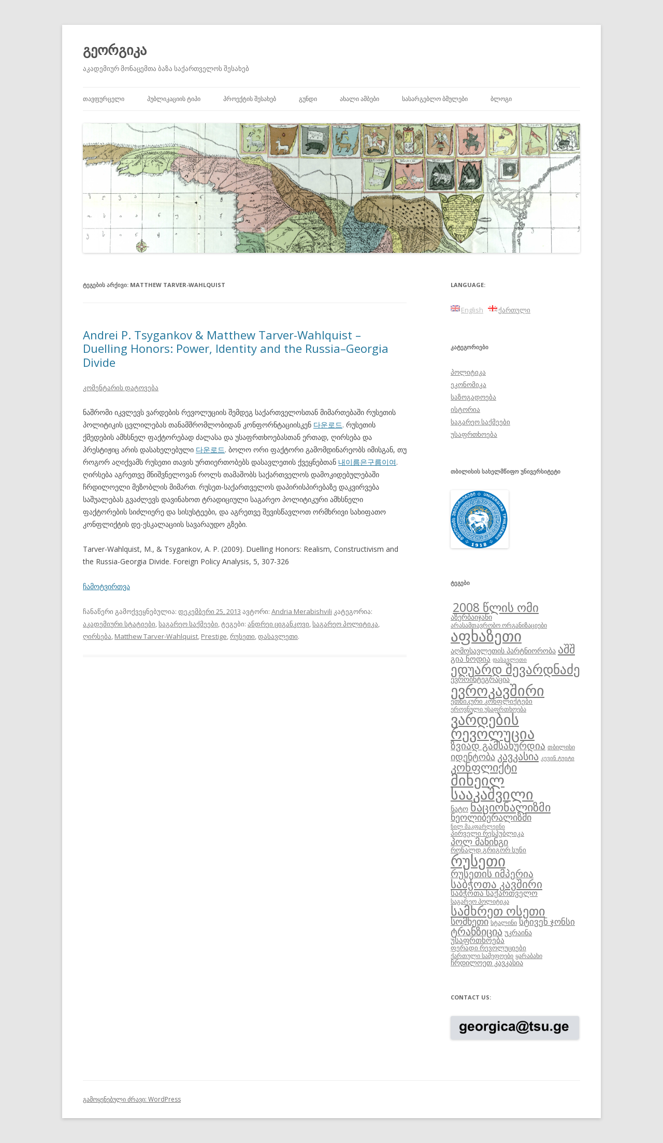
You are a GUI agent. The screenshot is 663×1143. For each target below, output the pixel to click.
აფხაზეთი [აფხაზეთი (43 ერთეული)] (486, 635)
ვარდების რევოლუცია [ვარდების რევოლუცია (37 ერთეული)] (493, 726)
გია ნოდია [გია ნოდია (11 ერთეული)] (471, 658)
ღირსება (97, 636)
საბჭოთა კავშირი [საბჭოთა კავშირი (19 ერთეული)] (496, 884)
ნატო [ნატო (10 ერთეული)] (459, 808)
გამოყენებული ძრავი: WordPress (132, 1099)
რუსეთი (242, 636)
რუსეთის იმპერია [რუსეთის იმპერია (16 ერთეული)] (492, 873)
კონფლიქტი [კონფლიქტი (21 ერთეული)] (484, 767)
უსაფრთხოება (474, 434)
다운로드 (327, 425)
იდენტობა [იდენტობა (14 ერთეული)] (473, 756)
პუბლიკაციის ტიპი (173, 98)
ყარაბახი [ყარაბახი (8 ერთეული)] (528, 955)
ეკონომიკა (468, 384)
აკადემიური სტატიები (119, 623)
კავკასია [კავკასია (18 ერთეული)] (518, 756)
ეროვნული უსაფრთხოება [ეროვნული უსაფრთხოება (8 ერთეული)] (488, 709)
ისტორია (465, 409)
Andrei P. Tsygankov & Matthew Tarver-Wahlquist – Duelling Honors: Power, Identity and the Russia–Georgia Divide (235, 348)
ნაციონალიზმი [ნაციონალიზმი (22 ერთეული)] (510, 807)
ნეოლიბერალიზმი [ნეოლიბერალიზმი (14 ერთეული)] (491, 817)
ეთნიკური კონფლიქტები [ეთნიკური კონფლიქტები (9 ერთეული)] (491, 701)
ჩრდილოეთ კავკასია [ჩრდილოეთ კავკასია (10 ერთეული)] (487, 962)
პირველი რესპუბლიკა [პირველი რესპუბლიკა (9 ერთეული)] (487, 833)
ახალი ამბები (359, 98)
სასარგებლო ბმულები (435, 98)
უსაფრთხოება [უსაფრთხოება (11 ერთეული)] (478, 940)
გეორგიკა (115, 49)
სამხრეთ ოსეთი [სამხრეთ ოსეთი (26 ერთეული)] (498, 910)
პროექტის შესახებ (249, 98)
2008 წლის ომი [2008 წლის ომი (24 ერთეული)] (496, 607)
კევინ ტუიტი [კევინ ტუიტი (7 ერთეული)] (557, 758)
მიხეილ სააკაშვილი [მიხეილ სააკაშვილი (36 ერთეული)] (492, 787)
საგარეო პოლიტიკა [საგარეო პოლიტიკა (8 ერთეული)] (480, 901)
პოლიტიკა (468, 372)
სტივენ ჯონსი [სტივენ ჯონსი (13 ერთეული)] (547, 921)
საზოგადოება (473, 397)
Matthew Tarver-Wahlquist (156, 636)
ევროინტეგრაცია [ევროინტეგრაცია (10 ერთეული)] (480, 679)
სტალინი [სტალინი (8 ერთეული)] (504, 922)
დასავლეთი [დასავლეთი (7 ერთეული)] (510, 659)
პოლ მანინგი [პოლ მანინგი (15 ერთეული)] (479, 841)
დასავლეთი (278, 636)
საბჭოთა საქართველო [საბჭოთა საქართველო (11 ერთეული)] (494, 893)
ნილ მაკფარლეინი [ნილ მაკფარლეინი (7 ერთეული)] (478, 826)
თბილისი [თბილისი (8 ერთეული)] (561, 746)
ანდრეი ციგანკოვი (278, 623)
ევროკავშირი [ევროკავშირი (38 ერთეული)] (497, 690)
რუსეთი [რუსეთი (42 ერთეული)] (478, 860)
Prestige (214, 636)
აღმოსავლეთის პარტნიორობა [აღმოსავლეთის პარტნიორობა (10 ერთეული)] (503, 650)
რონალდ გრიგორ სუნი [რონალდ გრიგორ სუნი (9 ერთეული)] (488, 849)
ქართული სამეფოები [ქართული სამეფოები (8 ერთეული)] (482, 955)
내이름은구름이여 (367, 462)
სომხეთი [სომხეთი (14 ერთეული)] (469, 921)
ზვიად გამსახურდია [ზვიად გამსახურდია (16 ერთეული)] (498, 745)
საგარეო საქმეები (188, 623)
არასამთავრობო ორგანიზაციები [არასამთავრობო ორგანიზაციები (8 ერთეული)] (499, 625)
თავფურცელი (103, 98)
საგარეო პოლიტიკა (345, 623)
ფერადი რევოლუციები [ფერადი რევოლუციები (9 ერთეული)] (488, 947)
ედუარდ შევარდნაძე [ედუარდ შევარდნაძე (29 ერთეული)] (515, 669)
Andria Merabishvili (301, 611)
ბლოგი (501, 98)
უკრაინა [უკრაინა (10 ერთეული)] (518, 932)
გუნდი (308, 98)
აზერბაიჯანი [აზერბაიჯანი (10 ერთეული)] (471, 617)
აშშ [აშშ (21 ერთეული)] (566, 648)
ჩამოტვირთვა (106, 586)
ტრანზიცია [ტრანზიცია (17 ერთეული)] (476, 931)
